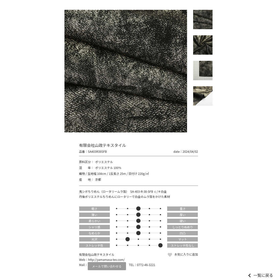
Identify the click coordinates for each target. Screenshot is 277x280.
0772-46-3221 (146, 265)
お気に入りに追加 (186, 254)
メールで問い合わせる (107, 266)
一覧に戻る (263, 275)
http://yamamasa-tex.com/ (106, 259)
